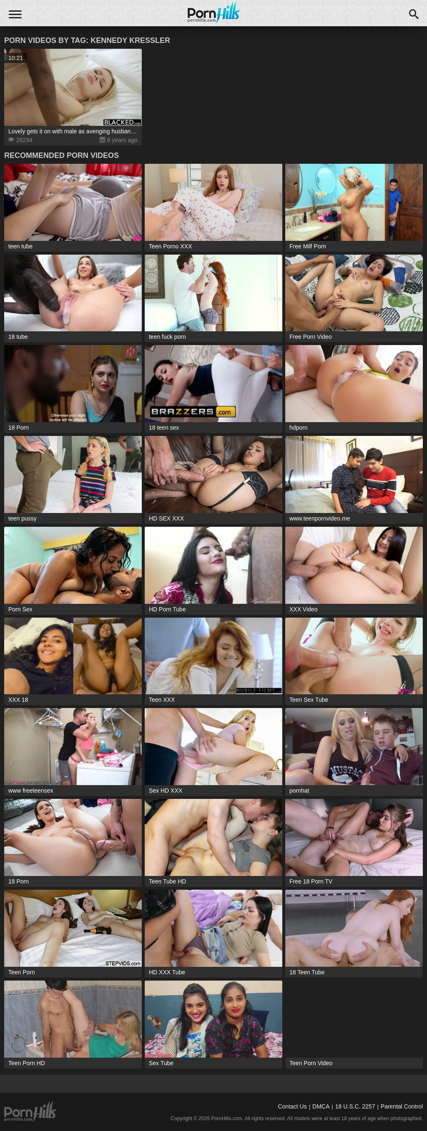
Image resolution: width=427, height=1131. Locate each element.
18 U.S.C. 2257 (355, 1106)
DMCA (320, 1106)
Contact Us (292, 1106)
